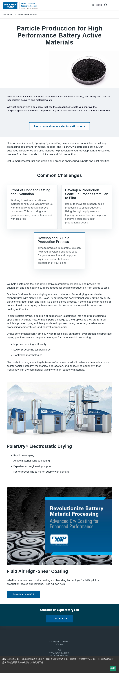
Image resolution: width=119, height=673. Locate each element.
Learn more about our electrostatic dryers (59, 126)
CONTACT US (59, 618)
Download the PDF (23, 594)
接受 (112, 668)
